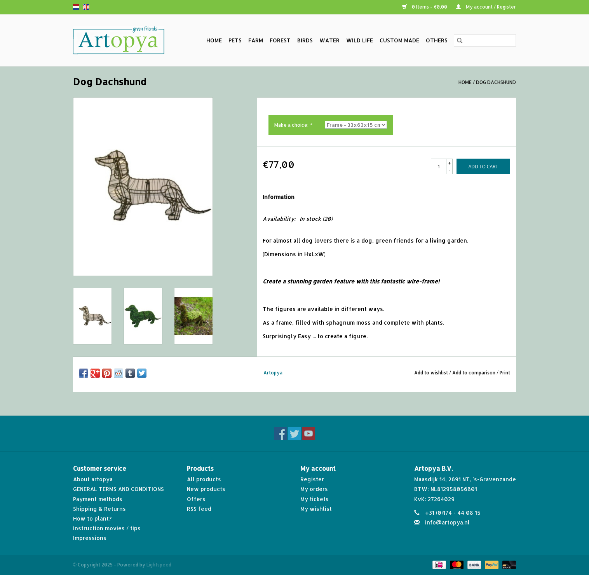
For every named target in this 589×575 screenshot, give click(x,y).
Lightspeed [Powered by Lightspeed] (158, 565)
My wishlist (316, 508)
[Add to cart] (483, 166)
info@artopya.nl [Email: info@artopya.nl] (447, 522)
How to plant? (92, 518)
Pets (235, 40)
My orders (314, 489)
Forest (280, 40)
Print (505, 373)
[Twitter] (294, 433)
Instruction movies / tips (107, 528)
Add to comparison (474, 373)
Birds (305, 40)
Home (214, 40)
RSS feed (199, 508)
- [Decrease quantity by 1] (449, 170)
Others (437, 40)
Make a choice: (293, 125)
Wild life (359, 40)
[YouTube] (308, 433)
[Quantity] (438, 166)
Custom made (399, 40)
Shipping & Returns (99, 508)
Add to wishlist (431, 373)
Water (329, 40)
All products (204, 479)
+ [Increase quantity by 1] (449, 163)
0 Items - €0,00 (425, 7)
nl (76, 7)
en (86, 7)
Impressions (89, 538)
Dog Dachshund (496, 82)
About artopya (93, 479)
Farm (255, 40)
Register (312, 479)
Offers (196, 499)
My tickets (314, 499)
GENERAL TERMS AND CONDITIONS (118, 489)
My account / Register (486, 7)
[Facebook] (280, 433)
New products (206, 489)
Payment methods (97, 499)
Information (278, 197)
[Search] (485, 40)
